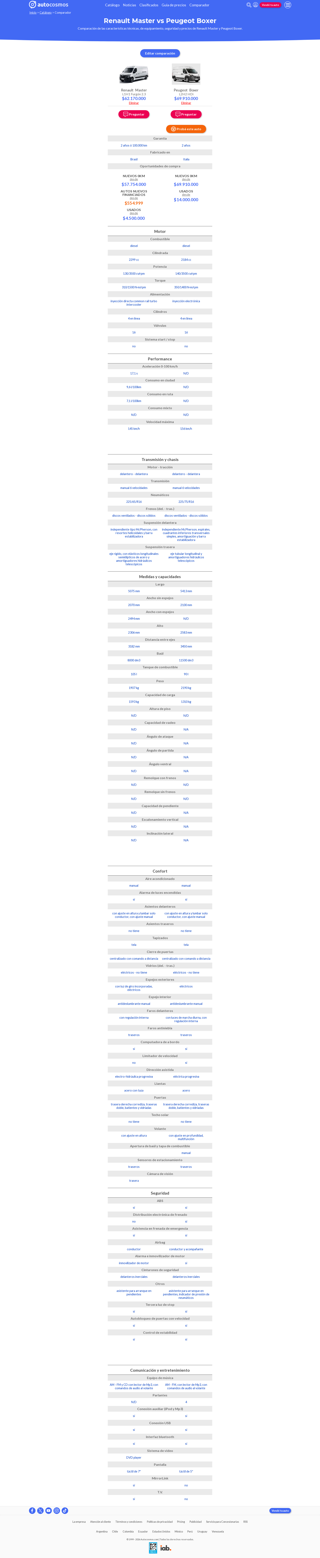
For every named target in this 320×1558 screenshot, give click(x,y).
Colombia (128, 1531)
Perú (190, 1531)
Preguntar (134, 114)
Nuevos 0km (134, 180)
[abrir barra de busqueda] (249, 5)
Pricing (181, 1521)
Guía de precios (174, 5)
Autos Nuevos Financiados (134, 197)
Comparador (199, 5)
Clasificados (148, 5)
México (179, 1531)
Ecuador (143, 1531)
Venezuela (218, 1531)
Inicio (33, 12)
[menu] (287, 4)
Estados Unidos (161, 1531)
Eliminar (134, 103)
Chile (115, 1531)
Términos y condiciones (128, 1521)
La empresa (79, 1521)
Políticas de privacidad (160, 1521)
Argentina (102, 1531)
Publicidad (196, 1521)
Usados (134, 214)
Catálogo (112, 5)
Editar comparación (160, 53)
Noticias (129, 5)
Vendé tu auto (270, 5)
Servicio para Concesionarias (222, 1521)
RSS (245, 1521)
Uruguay (202, 1531)
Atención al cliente (100, 1521)
